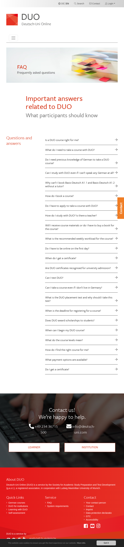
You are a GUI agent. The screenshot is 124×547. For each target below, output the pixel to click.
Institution (90, 447)
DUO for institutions (18, 506)
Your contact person (96, 502)
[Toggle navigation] (13, 38)
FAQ (49, 502)
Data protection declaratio (99, 513)
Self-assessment (16, 513)
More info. (84, 543)
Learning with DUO (17, 509)
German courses (16, 502)
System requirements (57, 506)
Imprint (89, 509)
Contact (90, 506)
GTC (88, 516)
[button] (110, 4)
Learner (34, 447)
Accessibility (92, 519)
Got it (106, 543)
